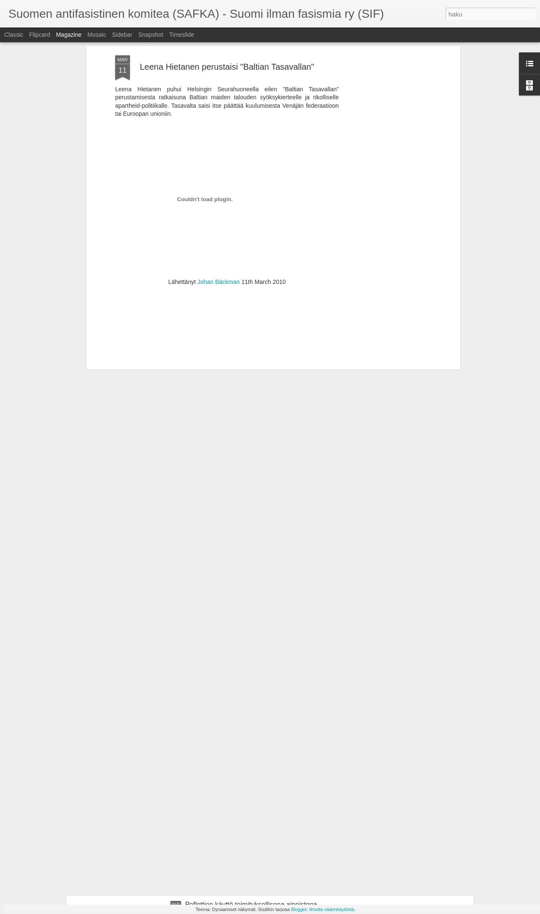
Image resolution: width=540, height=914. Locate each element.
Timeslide (181, 34)
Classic (13, 34)
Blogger (299, 909)
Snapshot (150, 34)
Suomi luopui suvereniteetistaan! (234, 808)
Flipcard (39, 34)
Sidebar (122, 34)
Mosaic (96, 34)
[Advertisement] (227, 267)
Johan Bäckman (218, 213)
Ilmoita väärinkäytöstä (331, 909)
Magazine (69, 34)
